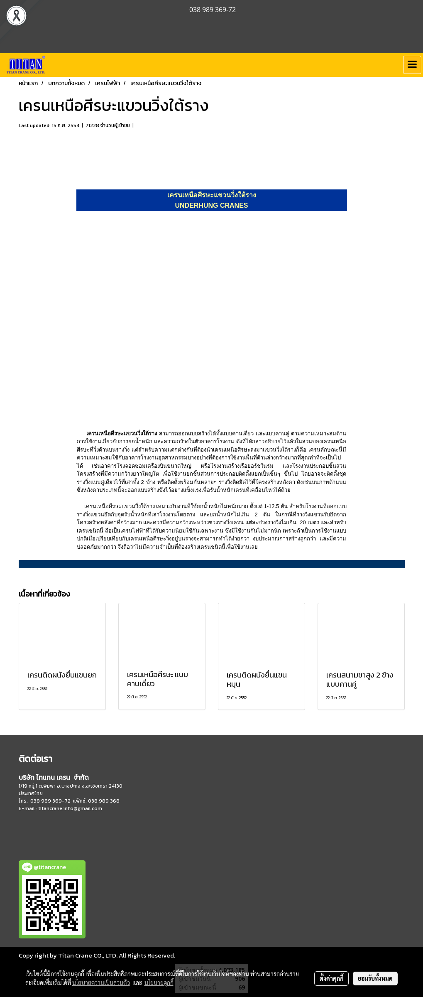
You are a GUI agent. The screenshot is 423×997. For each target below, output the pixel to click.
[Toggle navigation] (412, 65)
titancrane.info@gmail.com (70, 808)
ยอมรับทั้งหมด (375, 978)
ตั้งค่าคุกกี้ (331, 978)
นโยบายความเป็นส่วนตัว (101, 982)
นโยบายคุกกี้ (159, 982)
